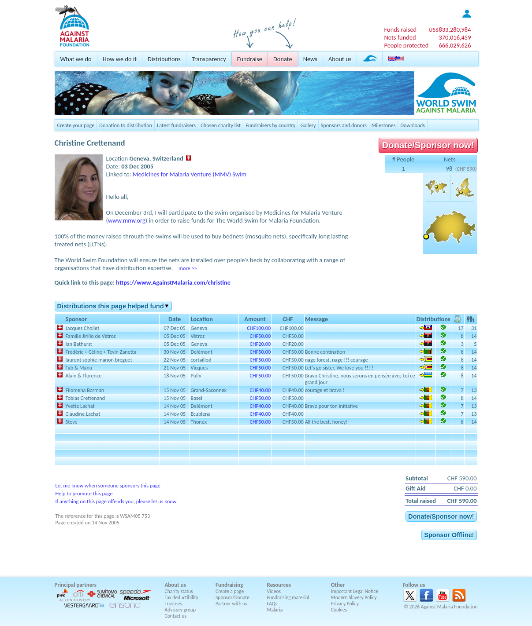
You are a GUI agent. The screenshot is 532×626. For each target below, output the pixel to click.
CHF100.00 (259, 328)
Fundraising (229, 585)
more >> (188, 268)
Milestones (384, 125)
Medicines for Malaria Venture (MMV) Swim (189, 174)
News (310, 59)
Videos (274, 591)
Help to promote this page (84, 493)
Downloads (412, 125)
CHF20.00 (260, 343)
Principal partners (76, 585)
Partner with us (231, 603)
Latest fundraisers (176, 125)
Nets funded (400, 37)
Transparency (209, 59)
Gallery (308, 125)
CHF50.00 (260, 336)
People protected (406, 45)
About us (339, 59)
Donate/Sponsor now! (428, 145)
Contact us (175, 616)
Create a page (230, 591)
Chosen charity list (221, 125)
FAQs (272, 603)
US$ (449, 29)
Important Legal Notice (354, 591)
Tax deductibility (181, 597)
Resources (279, 585)
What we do (76, 59)
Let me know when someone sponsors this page (108, 485)
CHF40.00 (260, 390)
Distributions (164, 59)
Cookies (339, 610)
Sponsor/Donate (232, 597)
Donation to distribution (125, 125)
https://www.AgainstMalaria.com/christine (173, 282)
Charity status (179, 591)
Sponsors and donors (344, 125)
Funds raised (400, 29)
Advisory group (180, 610)
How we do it (120, 59)
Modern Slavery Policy (354, 597)
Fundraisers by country (270, 125)
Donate (282, 59)
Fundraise (249, 59)
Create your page (76, 125)
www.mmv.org (126, 220)
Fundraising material (288, 597)
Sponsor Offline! (449, 534)
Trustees (173, 603)
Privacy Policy (345, 603)
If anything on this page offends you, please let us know (116, 501)
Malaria (275, 610)
